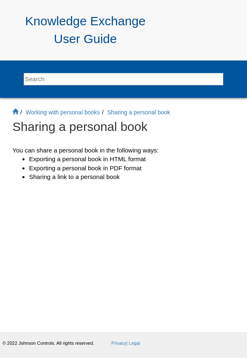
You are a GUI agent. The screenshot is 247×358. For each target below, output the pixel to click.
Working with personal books (63, 112)
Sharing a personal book (138, 112)
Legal (134, 343)
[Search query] (124, 79)
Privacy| (120, 343)
